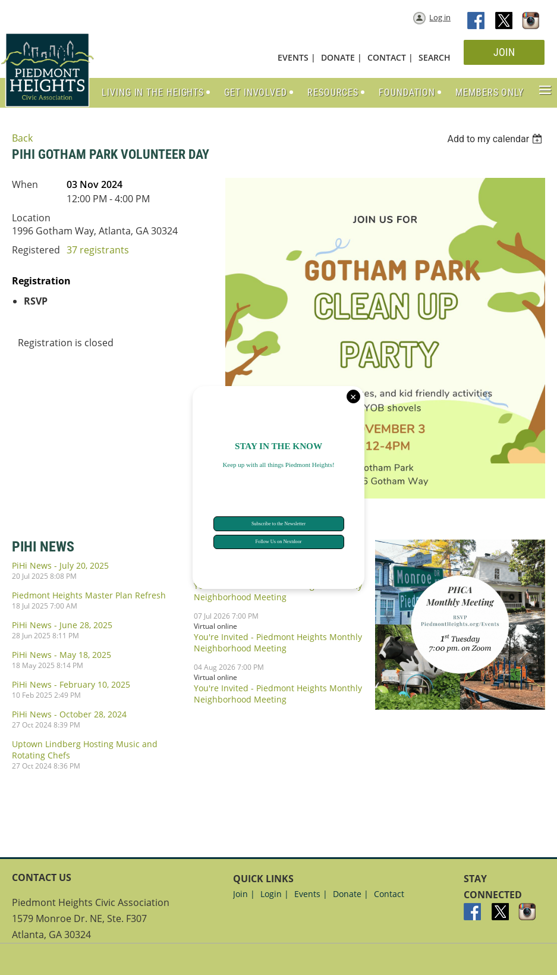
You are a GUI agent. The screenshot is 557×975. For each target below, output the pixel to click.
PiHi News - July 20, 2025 (60, 565)
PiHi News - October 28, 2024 (69, 714)
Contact (389, 893)
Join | (244, 893)
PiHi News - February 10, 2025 (71, 684)
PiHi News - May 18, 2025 (61, 654)
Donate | (351, 893)
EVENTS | (297, 57)
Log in (440, 17)
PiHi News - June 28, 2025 (62, 625)
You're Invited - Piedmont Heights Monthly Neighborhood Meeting (278, 642)
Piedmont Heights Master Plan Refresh (89, 595)
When (25, 184)
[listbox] (496, 138)
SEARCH (434, 57)
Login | (274, 893)
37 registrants (98, 249)
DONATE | (341, 57)
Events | (311, 893)
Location (31, 217)
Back (22, 138)
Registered (36, 249)
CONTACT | (390, 57)
